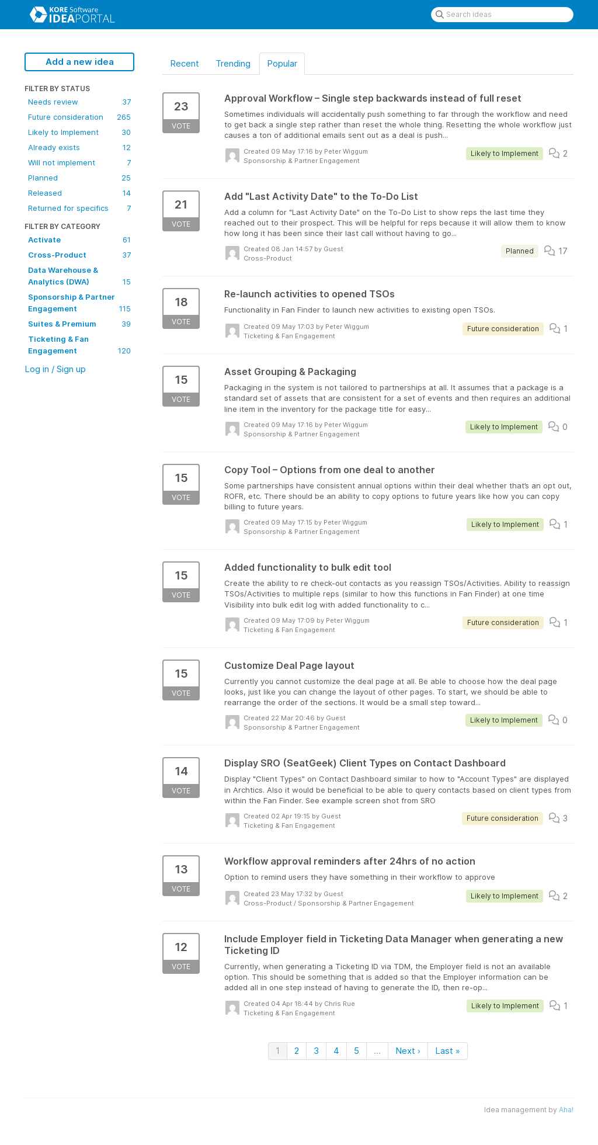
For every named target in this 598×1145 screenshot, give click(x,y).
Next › (407, 1050)
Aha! (566, 1109)
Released (79, 193)
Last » (447, 1050)
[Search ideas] (502, 14)
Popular (282, 63)
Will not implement (79, 162)
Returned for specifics (79, 208)
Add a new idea (80, 61)
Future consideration (79, 117)
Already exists (79, 147)
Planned (79, 177)
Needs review (79, 101)
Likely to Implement (79, 132)
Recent (184, 63)
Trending (233, 63)
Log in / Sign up (55, 368)
